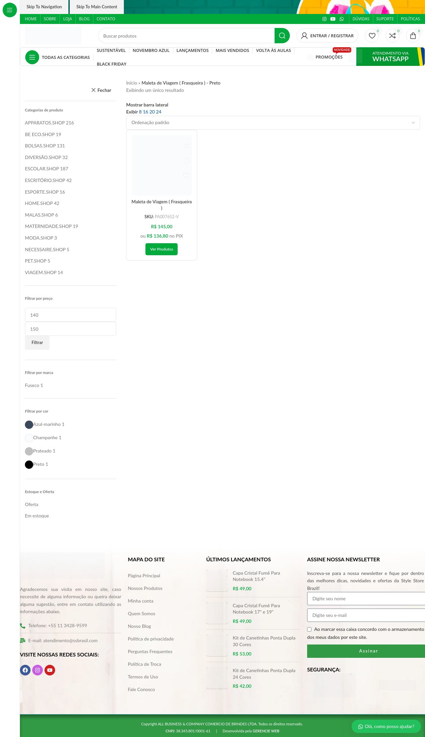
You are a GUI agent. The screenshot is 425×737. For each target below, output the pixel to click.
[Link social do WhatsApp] (342, 19)
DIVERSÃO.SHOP (43, 157)
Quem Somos (141, 613)
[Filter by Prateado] (38, 451)
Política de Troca (144, 664)
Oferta (31, 504)
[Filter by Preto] (34, 464)
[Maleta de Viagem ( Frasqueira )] (161, 165)
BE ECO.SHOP (39, 134)
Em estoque (37, 515)
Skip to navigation (44, 6)
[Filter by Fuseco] (32, 385)
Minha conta (140, 601)
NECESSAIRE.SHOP (45, 249)
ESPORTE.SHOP (41, 192)
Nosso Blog (139, 626)
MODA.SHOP (39, 238)
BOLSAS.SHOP (40, 145)
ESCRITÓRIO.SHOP (45, 180)
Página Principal (144, 575)
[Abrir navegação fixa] (57, 57)
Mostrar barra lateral (147, 104)
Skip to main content (96, 6)
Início (131, 83)
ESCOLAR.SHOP (42, 168)
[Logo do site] (53, 35)
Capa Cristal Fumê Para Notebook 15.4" (256, 576)
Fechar (104, 90)
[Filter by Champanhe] (41, 437)
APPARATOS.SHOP (45, 122)
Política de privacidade (151, 639)
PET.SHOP (35, 261)
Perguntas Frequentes (150, 651)
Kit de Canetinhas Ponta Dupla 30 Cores (264, 641)
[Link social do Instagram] (324, 19)
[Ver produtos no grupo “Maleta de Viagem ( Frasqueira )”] (161, 249)
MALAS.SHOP (39, 215)
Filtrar (37, 342)
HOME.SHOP (39, 203)
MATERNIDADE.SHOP (48, 226)
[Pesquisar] (194, 35)
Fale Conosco (141, 689)
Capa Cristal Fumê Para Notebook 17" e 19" (256, 609)
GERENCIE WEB (266, 731)
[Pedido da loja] (273, 123)
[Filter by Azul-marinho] (43, 424)
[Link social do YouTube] (333, 19)
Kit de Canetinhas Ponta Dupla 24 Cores (264, 673)
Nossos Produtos (145, 588)
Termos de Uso (143, 676)
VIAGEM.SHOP (40, 272)
